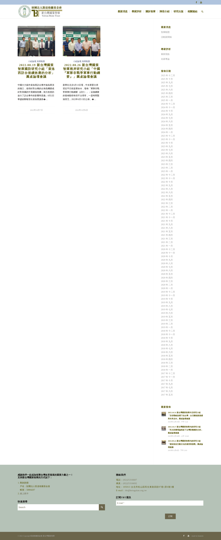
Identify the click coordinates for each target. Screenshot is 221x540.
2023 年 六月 (167, 153)
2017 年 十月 (167, 380)
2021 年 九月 (167, 224)
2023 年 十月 (167, 143)
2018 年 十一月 (168, 334)
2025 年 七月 (167, 86)
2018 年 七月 (167, 348)
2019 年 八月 (167, 306)
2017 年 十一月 (168, 377)
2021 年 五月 (167, 231)
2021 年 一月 (167, 246)
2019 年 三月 (167, 320)
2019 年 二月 (167, 324)
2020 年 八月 (167, 263)
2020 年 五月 (167, 274)
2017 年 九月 (167, 384)
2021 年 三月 (167, 239)
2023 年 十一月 (168, 139)
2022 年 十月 (167, 182)
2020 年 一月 (167, 288)
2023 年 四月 (167, 160)
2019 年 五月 (167, 317)
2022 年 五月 (167, 196)
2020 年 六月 (167, 270)
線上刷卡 (24, 493)
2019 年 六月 (167, 313)
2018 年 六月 (167, 352)
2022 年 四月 (167, 199)
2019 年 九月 (167, 302)
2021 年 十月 (167, 221)
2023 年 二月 (167, 168)
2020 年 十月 (167, 256)
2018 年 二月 (167, 366)
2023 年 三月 (167, 164)
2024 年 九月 (167, 114)
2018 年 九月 (167, 341)
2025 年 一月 (167, 100)
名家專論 (165, 59)
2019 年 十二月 (168, 292)
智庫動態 (41, 61)
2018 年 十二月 (168, 331)
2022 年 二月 (167, 207)
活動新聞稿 (166, 37)
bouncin (200, 536)
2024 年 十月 (167, 111)
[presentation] (139, 513)
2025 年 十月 (167, 79)
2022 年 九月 (167, 185)
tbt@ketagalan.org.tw (136, 490)
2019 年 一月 (167, 327)
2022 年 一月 (167, 210)
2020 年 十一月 (168, 253)
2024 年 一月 (167, 132)
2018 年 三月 (167, 363)
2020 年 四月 (167, 278)
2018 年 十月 (167, 338)
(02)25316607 (130, 480)
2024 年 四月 (167, 129)
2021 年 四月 (167, 235)
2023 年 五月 (167, 157)
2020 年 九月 (167, 260)
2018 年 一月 (167, 370)
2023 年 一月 (167, 171)
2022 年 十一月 (168, 178)
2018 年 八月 (167, 345)
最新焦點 (165, 54)
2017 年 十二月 (168, 373)
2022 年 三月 (167, 203)
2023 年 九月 (167, 146)
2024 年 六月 (167, 121)
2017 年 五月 (167, 395)
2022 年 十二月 (168, 175)
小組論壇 (32, 61)
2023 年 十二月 (168, 136)
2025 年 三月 (167, 97)
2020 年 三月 (167, 281)
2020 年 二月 (167, 285)
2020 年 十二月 (168, 249)
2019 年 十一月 (168, 295)
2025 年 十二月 (168, 75)
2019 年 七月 (167, 309)
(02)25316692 (130, 483)
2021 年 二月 (167, 242)
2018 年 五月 (167, 356)
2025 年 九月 (167, 82)
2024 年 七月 (167, 118)
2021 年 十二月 (168, 214)
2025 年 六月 (167, 90)
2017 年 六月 (167, 391)
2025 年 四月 (167, 93)
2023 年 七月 (167, 150)
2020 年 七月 (167, 267)
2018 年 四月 (167, 359)
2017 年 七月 (167, 387)
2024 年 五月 (167, 125)
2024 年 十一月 (168, 107)
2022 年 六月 (167, 192)
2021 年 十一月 (168, 217)
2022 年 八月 (167, 189)
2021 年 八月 (167, 228)
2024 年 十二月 (168, 104)
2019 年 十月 (167, 299)
